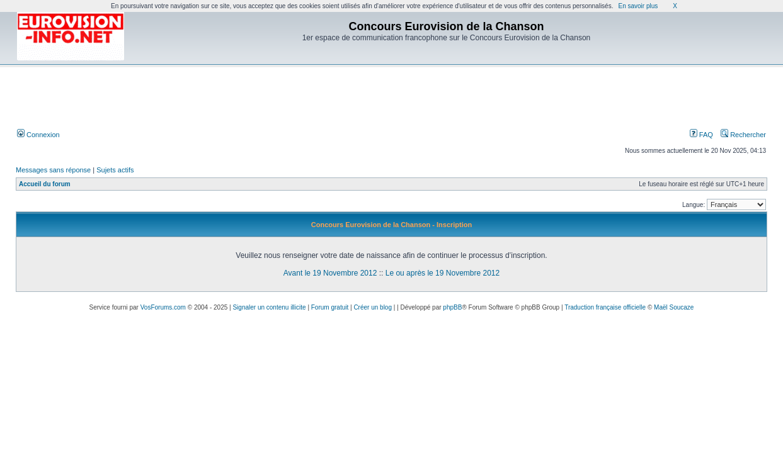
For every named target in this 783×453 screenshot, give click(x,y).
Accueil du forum (45, 184)
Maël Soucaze (674, 307)
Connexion (38, 134)
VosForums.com (163, 307)
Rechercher (743, 134)
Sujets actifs (115, 170)
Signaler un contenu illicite (269, 307)
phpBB (452, 307)
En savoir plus (638, 6)
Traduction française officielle (605, 307)
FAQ (701, 134)
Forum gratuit (329, 307)
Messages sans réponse (53, 170)
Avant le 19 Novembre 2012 (330, 273)
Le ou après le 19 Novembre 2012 (443, 273)
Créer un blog (372, 307)
